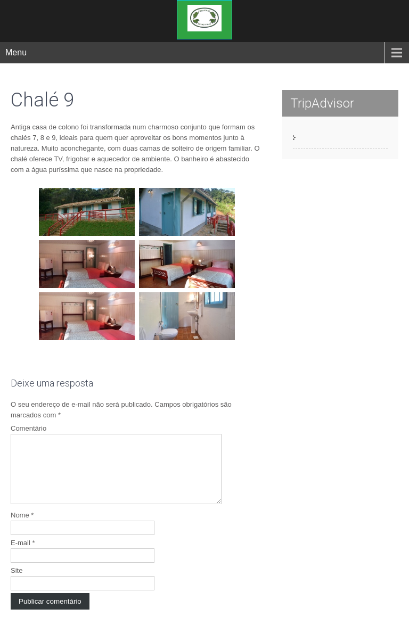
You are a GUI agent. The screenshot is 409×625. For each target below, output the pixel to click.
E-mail (23, 556)
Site (16, 583)
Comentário (28, 428)
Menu (16, 52)
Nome (22, 528)
